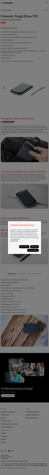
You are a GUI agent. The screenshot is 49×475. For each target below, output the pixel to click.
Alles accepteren (24, 246)
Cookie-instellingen (33, 250)
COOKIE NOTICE (14, 241)
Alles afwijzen (34, 246)
